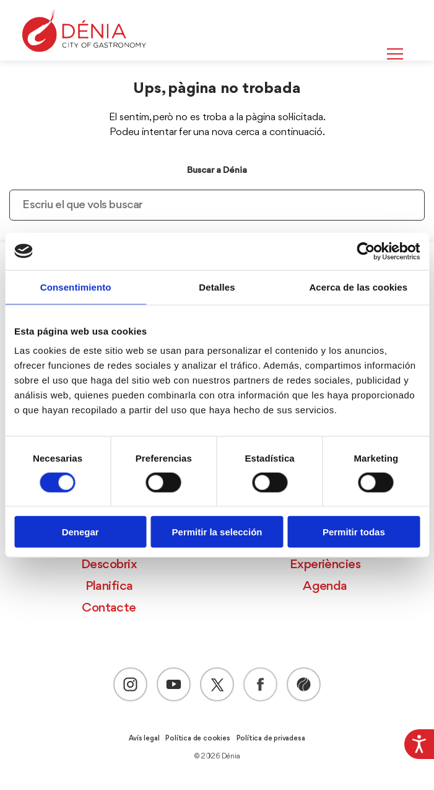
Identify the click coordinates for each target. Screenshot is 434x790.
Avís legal (144, 738)
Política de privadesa (271, 738)
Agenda (325, 586)
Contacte (109, 608)
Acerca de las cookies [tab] (358, 286)
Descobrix (109, 564)
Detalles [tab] (217, 286)
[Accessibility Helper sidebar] (419, 744)
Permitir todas (354, 532)
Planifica (109, 586)
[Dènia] (84, 30)
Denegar (80, 532)
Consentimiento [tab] (75, 286)
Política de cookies (197, 738)
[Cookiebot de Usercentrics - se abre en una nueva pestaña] (365, 251)
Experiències (325, 564)
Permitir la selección (217, 532)
